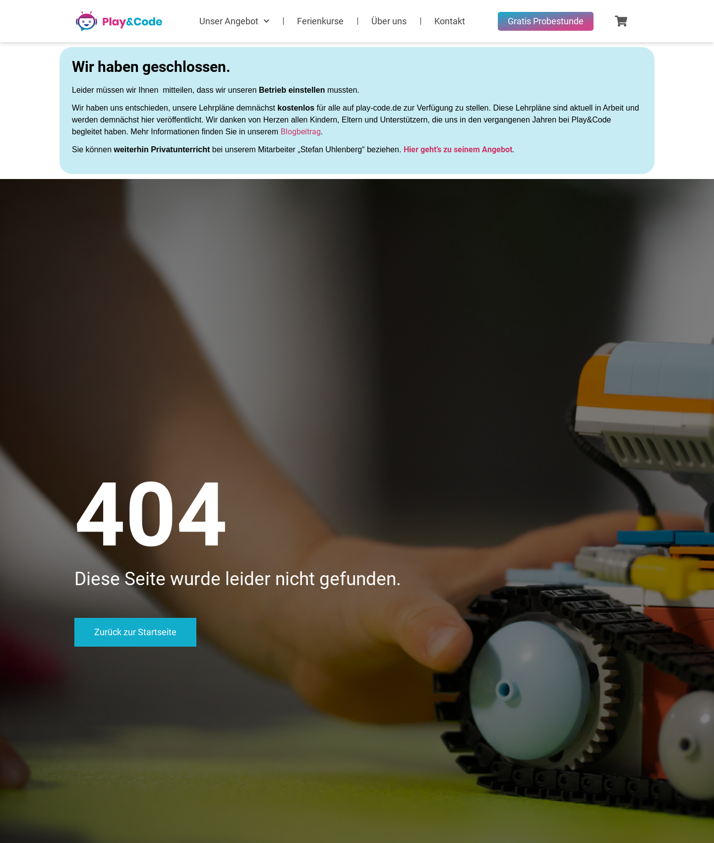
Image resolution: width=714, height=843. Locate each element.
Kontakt (449, 21)
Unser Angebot (234, 21)
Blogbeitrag (301, 131)
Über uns (389, 21)
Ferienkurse (320, 21)
